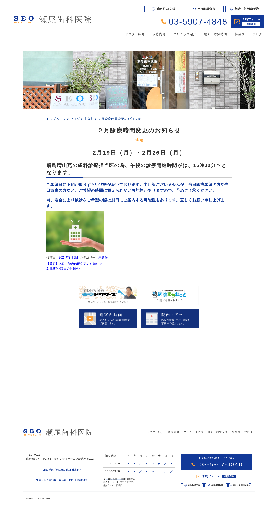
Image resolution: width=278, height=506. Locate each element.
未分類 (103, 257)
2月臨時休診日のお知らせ (64, 268)
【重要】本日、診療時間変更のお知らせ (74, 263)
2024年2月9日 (68, 257)
